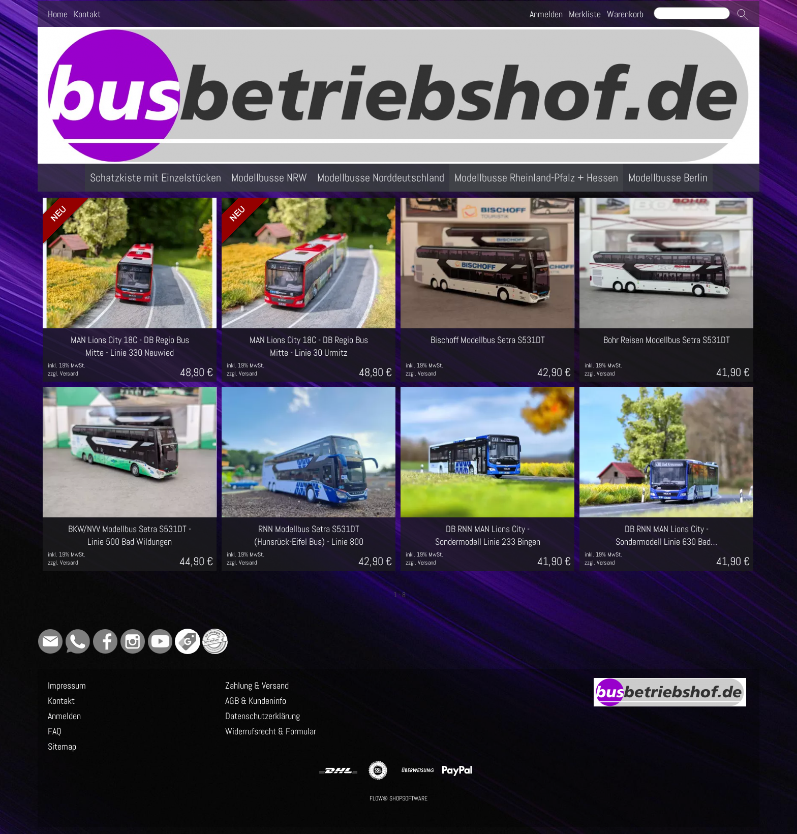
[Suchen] (692, 13)
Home (58, 14)
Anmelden (546, 14)
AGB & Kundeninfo (255, 700)
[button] (742, 14)
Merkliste (585, 14)
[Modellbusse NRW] (269, 178)
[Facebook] (105, 641)
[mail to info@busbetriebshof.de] (50, 641)
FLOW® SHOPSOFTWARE (398, 798)
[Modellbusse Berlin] (668, 178)
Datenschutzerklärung (262, 716)
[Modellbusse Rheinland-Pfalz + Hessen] (536, 178)
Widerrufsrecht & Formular (270, 731)
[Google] (187, 641)
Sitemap (62, 746)
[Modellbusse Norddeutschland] (380, 178)
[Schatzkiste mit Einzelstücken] (155, 178)
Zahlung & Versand (257, 685)
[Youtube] (160, 641)
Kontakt (87, 14)
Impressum (67, 685)
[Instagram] (132, 641)
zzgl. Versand (63, 373)
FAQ (55, 731)
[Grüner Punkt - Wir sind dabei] (215, 641)
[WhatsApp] (77, 641)
